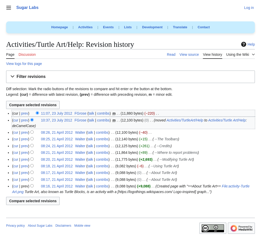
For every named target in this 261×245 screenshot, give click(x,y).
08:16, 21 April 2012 (57, 186)
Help (247, 44)
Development (152, 27)
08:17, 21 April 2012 (57, 173)
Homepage (59, 27)
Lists (128, 27)
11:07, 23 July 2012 (56, 113)
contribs (103, 113)
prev (24, 113)
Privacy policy (15, 225)
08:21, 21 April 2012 (57, 153)
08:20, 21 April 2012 (57, 159)
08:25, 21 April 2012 (57, 139)
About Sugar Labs (40, 225)
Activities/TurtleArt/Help (184, 120)
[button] (130, 77)
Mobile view (82, 225)
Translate (180, 27)
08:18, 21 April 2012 (57, 166)
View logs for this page (24, 64)
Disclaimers (63, 225)
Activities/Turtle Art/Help (227, 120)
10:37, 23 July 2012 (56, 120)
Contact (204, 27)
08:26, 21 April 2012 (57, 132)
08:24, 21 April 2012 (57, 146)
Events (108, 27)
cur (15, 120)
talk (91, 113)
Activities (85, 27)
